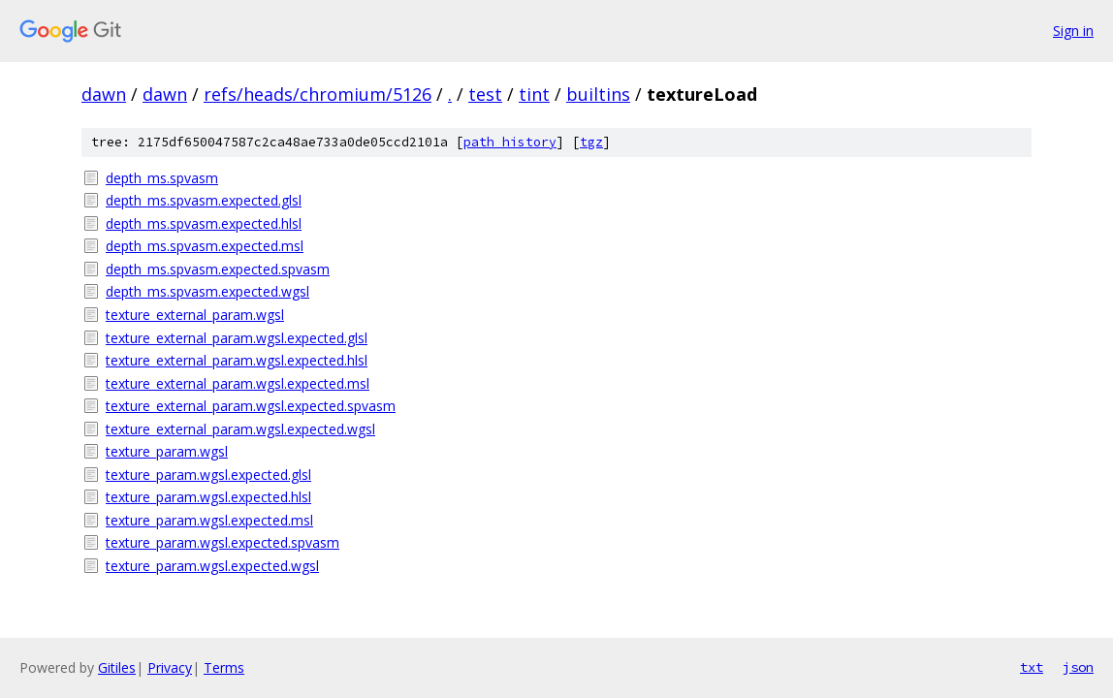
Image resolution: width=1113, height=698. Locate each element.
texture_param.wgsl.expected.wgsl (212, 565)
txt (1031, 667)
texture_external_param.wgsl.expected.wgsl (240, 429)
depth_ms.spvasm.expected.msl (204, 246)
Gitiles (117, 667)
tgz (591, 142)
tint (534, 94)
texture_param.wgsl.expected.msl (209, 520)
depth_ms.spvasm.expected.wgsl (207, 291)
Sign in (1073, 30)
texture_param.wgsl (167, 451)
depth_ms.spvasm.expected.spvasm (218, 269)
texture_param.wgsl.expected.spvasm (222, 542)
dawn (103, 94)
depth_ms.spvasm (162, 178)
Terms (224, 667)
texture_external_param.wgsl (195, 314)
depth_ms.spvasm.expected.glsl (204, 200)
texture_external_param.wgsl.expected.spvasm (251, 406)
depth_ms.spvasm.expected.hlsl (204, 223)
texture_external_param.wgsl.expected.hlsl (236, 360)
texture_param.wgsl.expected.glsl (208, 474)
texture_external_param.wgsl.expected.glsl (236, 338)
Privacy (169, 667)
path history (509, 142)
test (485, 94)
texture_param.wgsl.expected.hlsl (208, 497)
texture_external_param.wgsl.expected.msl (237, 383)
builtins (598, 94)
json (1078, 667)
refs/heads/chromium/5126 (317, 94)
